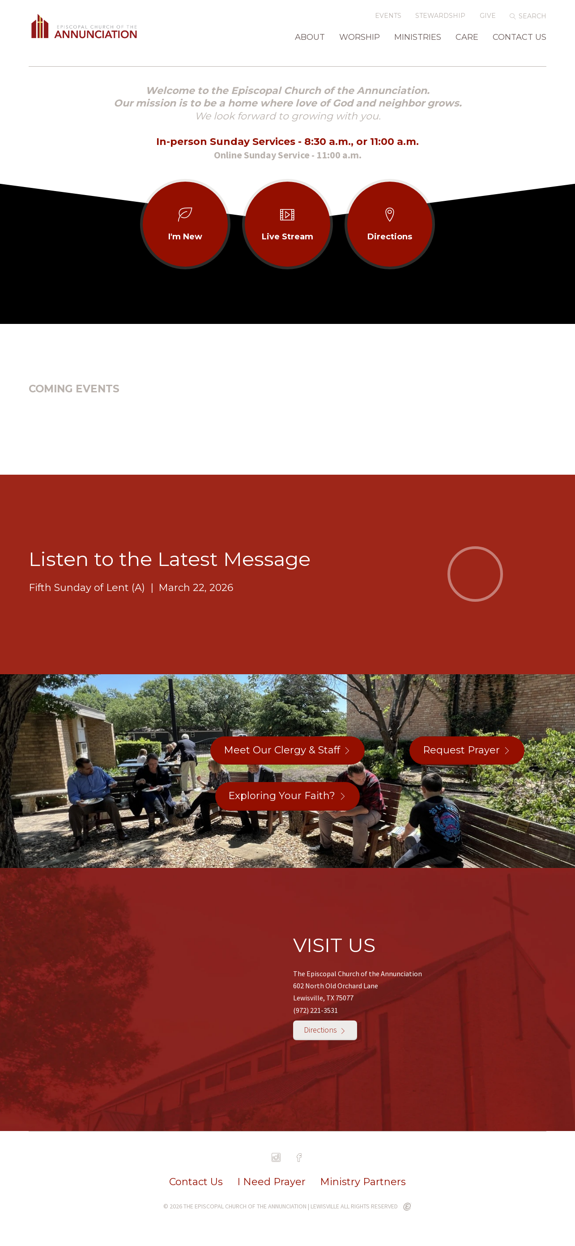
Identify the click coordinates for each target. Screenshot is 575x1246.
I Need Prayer (271, 1184)
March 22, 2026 (195, 589)
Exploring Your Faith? (281, 797)
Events (388, 21)
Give (488, 21)
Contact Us (519, 42)
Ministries (417, 42)
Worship (359, 42)
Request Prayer (461, 752)
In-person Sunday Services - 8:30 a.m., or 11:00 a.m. (287, 143)
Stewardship (440, 21)
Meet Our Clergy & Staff (282, 752)
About (310, 42)
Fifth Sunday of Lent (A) (87, 589)
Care (467, 42)
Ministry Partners (363, 1184)
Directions (320, 1031)
